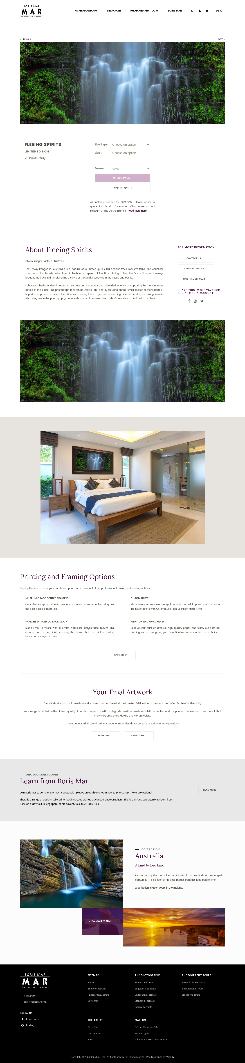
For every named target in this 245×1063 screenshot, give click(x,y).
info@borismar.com (35, 1001)
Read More (209, 790)
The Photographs (97, 988)
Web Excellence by (160, 1056)
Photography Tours (98, 994)
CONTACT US (193, 258)
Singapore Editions (145, 988)
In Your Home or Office (147, 1026)
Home (91, 982)
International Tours (192, 988)
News (91, 1039)
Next (220, 39)
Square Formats (143, 1006)
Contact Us (137, 735)
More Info (120, 655)
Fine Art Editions (144, 982)
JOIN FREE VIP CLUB (194, 279)
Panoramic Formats (146, 994)
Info (219, 10)
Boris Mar (93, 1000)
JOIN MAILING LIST (193, 268)
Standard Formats (145, 1000)
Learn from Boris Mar (194, 982)
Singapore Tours (191, 994)
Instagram (30, 1025)
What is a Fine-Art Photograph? (152, 1039)
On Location (94, 1033)
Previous (27, 39)
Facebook (29, 1019)
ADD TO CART (122, 178)
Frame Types (142, 1033)
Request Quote (122, 188)
